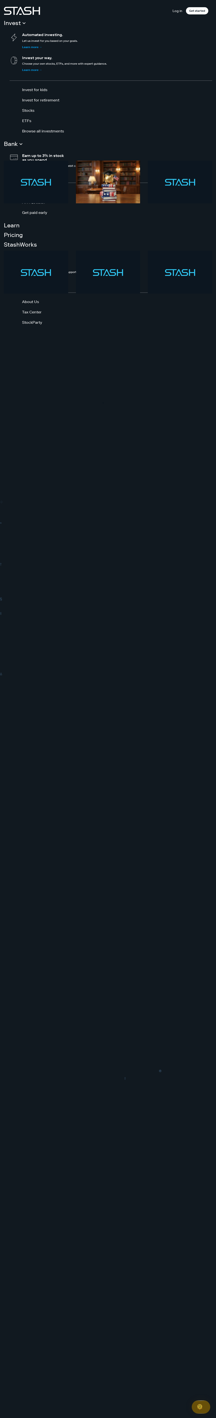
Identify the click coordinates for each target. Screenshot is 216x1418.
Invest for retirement (40, 100)
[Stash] (22, 11)
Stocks (28, 110)
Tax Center (32, 312)
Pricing (13, 234)
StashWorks (20, 244)
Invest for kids (34, 89)
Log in (177, 11)
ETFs (26, 120)
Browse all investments (43, 131)
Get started (197, 10)
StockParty (32, 322)
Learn (11, 225)
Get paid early (34, 212)
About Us (30, 301)
